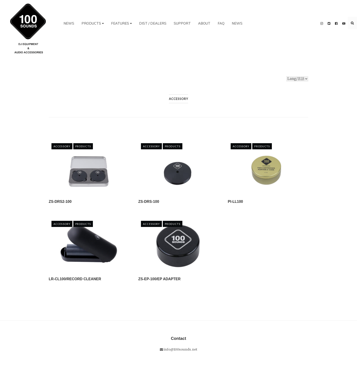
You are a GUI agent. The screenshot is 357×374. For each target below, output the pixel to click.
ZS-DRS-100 (148, 202)
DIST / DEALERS (152, 23)
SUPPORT (182, 23)
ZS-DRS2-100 (60, 202)
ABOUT (204, 23)
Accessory (62, 146)
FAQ (221, 23)
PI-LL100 (235, 202)
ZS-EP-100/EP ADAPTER (159, 279)
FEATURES (121, 23)
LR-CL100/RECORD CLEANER (75, 279)
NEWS (69, 23)
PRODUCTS (93, 23)
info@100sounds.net (178, 349)
